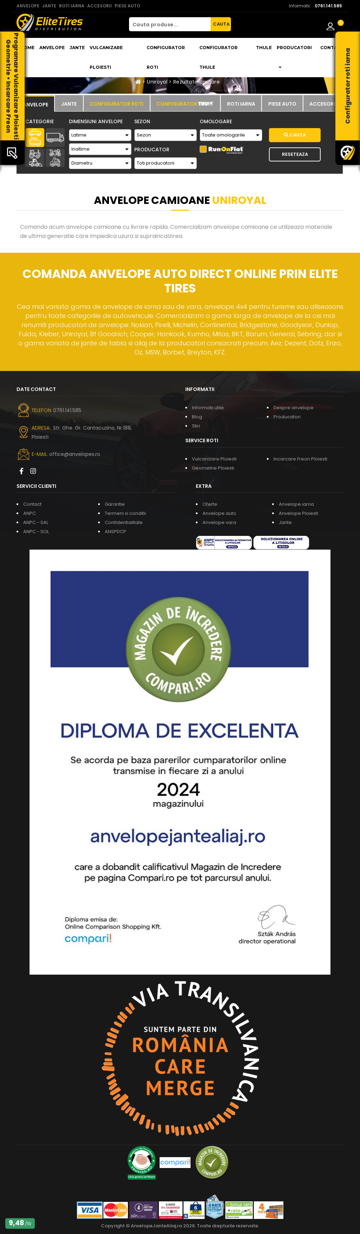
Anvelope (52, 47)
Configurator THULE (218, 57)
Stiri (196, 426)
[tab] (35, 103)
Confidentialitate (124, 522)
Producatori (287, 416)
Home (27, 47)
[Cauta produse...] (170, 24)
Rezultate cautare (196, 81)
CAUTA (221, 24)
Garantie (115, 504)
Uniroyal (157, 81)
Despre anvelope (294, 407)
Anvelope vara (219, 522)
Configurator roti (166, 57)
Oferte (209, 504)
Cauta (295, 135)
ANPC (29, 513)
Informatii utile (208, 407)
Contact (331, 47)
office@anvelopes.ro (74, 454)
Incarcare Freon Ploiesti (300, 459)
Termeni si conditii (125, 513)
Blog (197, 416)
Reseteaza (295, 154)
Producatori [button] (294, 57)
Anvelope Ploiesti (298, 513)
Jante (77, 47)
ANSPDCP (115, 531)
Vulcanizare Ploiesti (106, 57)
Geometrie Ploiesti (213, 468)
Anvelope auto (219, 513)
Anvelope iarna (296, 504)
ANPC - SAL (35, 522)
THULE (264, 47)
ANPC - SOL (36, 531)
